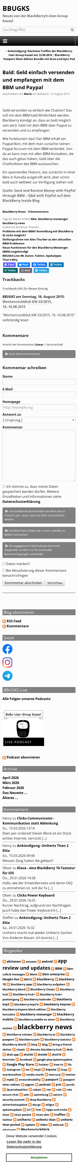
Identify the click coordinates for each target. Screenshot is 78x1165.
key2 (37, 1069)
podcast (45, 1084)
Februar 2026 (13, 787)
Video (44, 1125)
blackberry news (13, 223)
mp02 (10, 1079)
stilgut (50, 1105)
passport (52, 1079)
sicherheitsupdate (14, 1105)
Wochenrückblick (35, 1129)
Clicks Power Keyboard (35, 895)
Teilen (39, 264)
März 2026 (10, 782)
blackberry (45, 979)
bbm (34, 219)
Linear (39, 344)
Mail (25, 270)
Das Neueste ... (14, 792)
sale (26, 1094)
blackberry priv (29, 1039)
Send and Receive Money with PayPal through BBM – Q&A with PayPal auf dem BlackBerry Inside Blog (39, 195)
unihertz (24, 1119)
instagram (14, 1069)
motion (71, 1074)
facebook (26, 1059)
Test (38, 1110)
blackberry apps (21, 984)
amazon (31, 961)
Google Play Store (20, 1064)
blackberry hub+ (24, 994)
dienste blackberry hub (46, 1049)
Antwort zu (11, 414)
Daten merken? (18, 564)
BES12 (28, 979)
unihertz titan (46, 1120)
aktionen (14, 961)
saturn (57, 1094)
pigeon (29, 1084)
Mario (28, 94)
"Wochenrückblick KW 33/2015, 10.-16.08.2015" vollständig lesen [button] (38, 317)
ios (27, 1069)
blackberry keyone (57, 1004)
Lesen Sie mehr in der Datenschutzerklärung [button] (24, 1144)
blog (45, 1044)
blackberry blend (13, 989)
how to (58, 1064)
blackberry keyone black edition (24, 1009)
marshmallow (11, 1074)
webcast (58, 1125)
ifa (70, 1064)
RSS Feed (14, 621)
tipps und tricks (56, 1110)
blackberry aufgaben (51, 984)
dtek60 (42, 1054)
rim (48, 1089)
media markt (35, 1074)
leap (64, 1069)
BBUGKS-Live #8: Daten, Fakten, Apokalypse (31, 256)
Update (30, 1125)
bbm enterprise (53, 974)
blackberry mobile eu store (37, 1019)
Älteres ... (10, 797)
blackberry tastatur (58, 1039)
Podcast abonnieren (21, 757)
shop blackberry (40, 1099)
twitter (7, 1120)
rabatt (37, 1089)
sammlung (41, 1094)
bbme (33, 974)
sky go (36, 1105)
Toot (9, 264)
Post (23, 264)
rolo (59, 1089)
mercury (55, 1074)
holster (44, 1064)
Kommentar (12, 427)
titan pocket (22, 1115)
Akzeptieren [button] (39, 1157)
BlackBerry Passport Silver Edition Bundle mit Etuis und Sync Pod (39, 57)
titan (5, 1115)
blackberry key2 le (26, 1004)
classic (20, 1049)
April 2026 (10, 777)
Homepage (11, 401)
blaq (34, 1044)
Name (7, 376)
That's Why (9, 260)
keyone (51, 1069)
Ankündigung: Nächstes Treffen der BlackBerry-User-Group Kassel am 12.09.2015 (40, 53)
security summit (13, 1099)
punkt (70, 1084)
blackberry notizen (19, 1034)
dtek (70, 1049)
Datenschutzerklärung (21, 501)
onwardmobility (30, 1079)
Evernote (8, 1059)
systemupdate (12, 1110)
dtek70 (56, 1054)
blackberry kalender (38, 999)
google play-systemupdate (54, 1059)
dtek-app (13, 1054)
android (47, 961)
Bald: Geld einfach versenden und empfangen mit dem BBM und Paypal (38, 80)
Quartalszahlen (17, 1089)
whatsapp (9, 1130)
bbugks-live (10, 979)
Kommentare (18, 626)
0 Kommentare (38, 211)
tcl (28, 1110)
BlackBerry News (14, 211)
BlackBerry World (14, 1044)
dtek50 (28, 1054)
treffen (60, 1114)
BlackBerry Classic (42, 989)
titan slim (42, 1115)
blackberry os (46, 1034)
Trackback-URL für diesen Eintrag (25, 288)
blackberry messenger (53, 219)
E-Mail (7, 389)
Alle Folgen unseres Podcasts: (26, 698)
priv (58, 1084)
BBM (58, 968)
